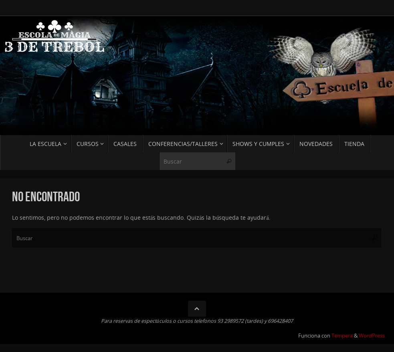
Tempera (342, 335)
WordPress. (372, 335)
